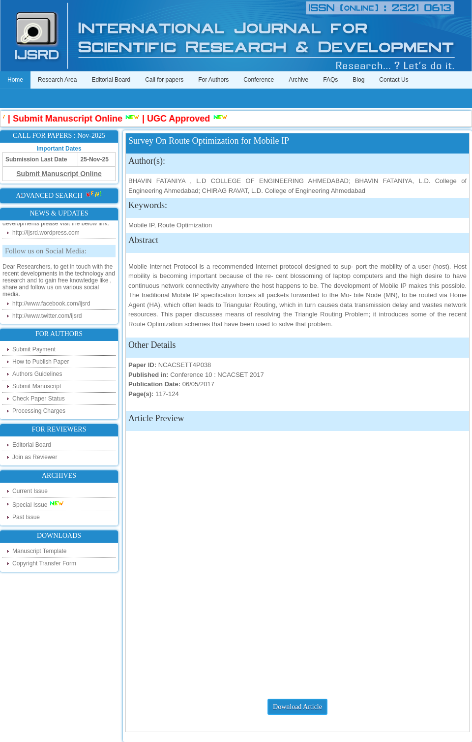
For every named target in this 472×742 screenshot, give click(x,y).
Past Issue (26, 517)
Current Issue (30, 491)
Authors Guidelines (37, 374)
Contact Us (393, 79)
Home (15, 79)
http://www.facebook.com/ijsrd (51, 304)
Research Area (57, 79)
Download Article (297, 707)
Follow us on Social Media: (46, 252)
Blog (358, 79)
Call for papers (164, 79)
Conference (258, 79)
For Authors (213, 79)
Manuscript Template (39, 551)
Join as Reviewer (34, 457)
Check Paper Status (38, 398)
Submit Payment (34, 349)
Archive (298, 79)
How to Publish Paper (40, 361)
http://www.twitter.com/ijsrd (47, 316)
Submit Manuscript (36, 386)
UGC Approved (180, 119)
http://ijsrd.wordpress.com (46, 233)
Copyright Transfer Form (44, 563)
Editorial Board (110, 79)
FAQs (330, 79)
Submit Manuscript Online (70, 119)
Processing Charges (38, 410)
